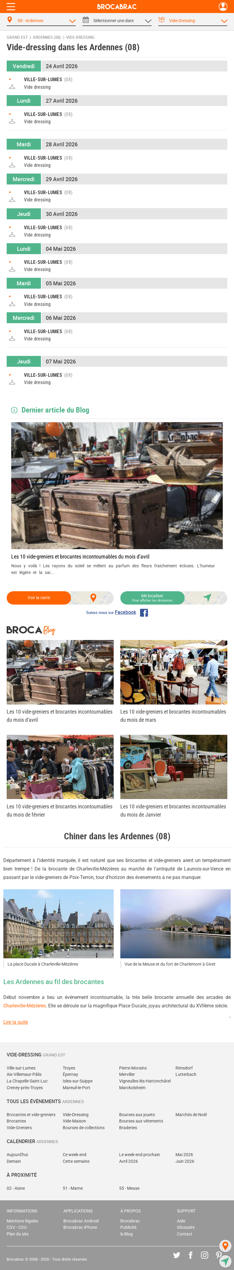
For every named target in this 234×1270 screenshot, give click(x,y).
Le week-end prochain (139, 1154)
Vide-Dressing (76, 1114)
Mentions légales (22, 1221)
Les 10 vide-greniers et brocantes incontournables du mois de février (59, 810)
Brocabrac (130, 1221)
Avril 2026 (128, 1161)
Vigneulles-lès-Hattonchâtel (145, 1081)
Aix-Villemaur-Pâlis (24, 1074)
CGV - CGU (17, 1227)
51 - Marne (73, 1188)
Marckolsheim (132, 1087)
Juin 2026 (185, 1161)
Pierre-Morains (133, 1068)
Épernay (70, 1074)
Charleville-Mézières (24, 1006)
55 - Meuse (129, 1188)
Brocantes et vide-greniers (31, 1114)
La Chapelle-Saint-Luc (27, 1081)
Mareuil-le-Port (76, 1087)
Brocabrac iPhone (80, 1227)
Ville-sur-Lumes (21, 1068)
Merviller (127, 1074)
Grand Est (17, 37)
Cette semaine (76, 1161)
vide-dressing (80, 37)
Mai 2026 (184, 1154)
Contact (184, 1234)
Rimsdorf (184, 1068)
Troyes (69, 1068)
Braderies (128, 1127)
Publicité (128, 1227)
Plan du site (17, 1234)
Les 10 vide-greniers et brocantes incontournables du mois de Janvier (173, 810)
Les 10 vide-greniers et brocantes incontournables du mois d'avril (80, 556)
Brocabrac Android (81, 1221)
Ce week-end (74, 1154)
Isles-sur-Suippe (77, 1081)
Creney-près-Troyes (25, 1087)
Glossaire (186, 1227)
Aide (181, 1221)
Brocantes (16, 1121)
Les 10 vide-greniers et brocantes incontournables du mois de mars (173, 715)
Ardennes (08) (47, 37)
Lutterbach (186, 1074)
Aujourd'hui (17, 1154)
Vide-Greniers (19, 1127)
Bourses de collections (84, 1127)
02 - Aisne (16, 1188)
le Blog (126, 1234)
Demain (14, 1161)
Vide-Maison (74, 1121)
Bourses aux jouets (137, 1114)
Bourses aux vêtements (141, 1121)
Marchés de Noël (191, 1114)
